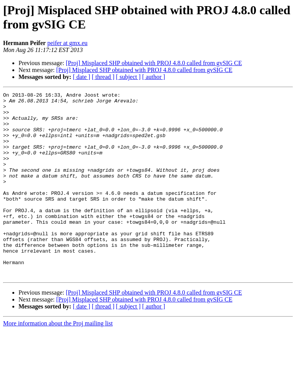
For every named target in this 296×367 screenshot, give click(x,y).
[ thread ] (103, 77)
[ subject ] (128, 77)
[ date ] (81, 77)
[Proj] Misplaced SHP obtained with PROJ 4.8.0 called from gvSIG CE (154, 63)
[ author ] (153, 77)
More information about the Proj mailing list (58, 360)
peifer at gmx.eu (67, 43)
